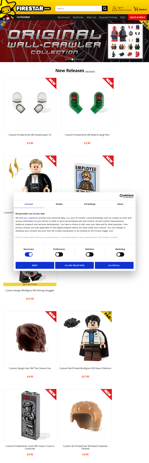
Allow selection (74, 265)
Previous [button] (2, 41)
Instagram (93, 411)
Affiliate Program (47, 434)
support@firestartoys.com (51, 414)
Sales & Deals (137, 17)
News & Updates (10, 412)
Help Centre (44, 405)
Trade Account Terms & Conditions (56, 430)
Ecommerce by (137, 459)
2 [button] (68, 59)
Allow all (114, 265)
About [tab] (120, 204)
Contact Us (43, 401)
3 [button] (70, 59)
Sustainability (9, 436)
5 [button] (74, 59)
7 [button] (79, 59)
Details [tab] (59, 204)
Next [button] (146, 41)
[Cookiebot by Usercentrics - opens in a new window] (122, 196)
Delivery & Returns (11, 420)
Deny (35, 265)
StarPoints (78, 17)
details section (110, 237)
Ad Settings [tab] (89, 204)
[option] (74, 41)
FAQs (122, 17)
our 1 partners (31, 218)
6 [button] (77, 59)
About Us (7, 409)
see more (90, 71)
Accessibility (8, 432)
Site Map (6, 440)
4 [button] (72, 59)
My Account (64, 17)
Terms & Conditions (12, 424)
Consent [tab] (29, 204)
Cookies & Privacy (11, 428)
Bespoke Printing (108, 17)
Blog (4, 416)
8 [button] (81, 59)
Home (5, 401)
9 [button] (83, 59)
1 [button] (66, 59)
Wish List (91, 17)
